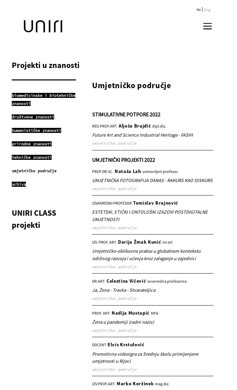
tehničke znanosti (32, 157)
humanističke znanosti (36, 130)
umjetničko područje (34, 170)
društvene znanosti (33, 116)
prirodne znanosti (32, 143)
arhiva (19, 184)
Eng (207, 9)
